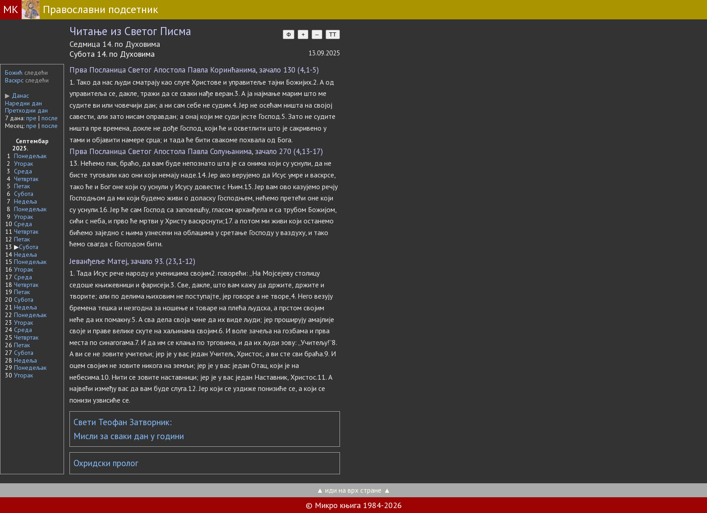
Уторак (23, 163)
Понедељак (30, 156)
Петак (22, 186)
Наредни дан (23, 103)
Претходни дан (26, 110)
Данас (17, 95)
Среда (23, 171)
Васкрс (14, 80)
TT (332, 34)
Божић (14, 72)
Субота (23, 194)
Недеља (25, 201)
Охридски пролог (105, 463)
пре (31, 118)
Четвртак (26, 179)
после (49, 118)
